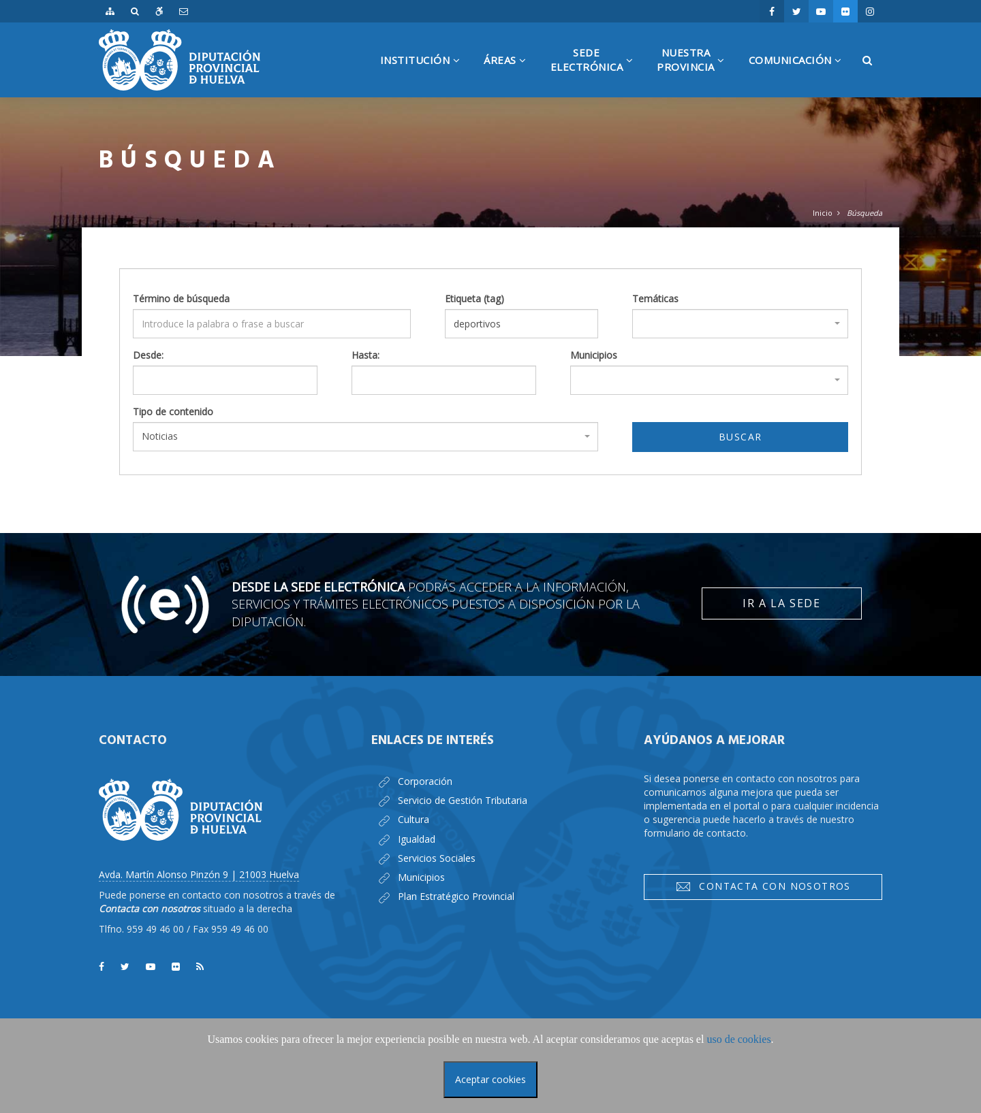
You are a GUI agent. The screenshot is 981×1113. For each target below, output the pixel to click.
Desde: (148, 355)
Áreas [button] (510, 75)
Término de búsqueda (181, 298)
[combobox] (740, 323)
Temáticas (655, 298)
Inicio (822, 213)
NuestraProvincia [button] (696, 71)
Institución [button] (425, 75)
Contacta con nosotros (763, 886)
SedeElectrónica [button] (597, 71)
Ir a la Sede (781, 603)
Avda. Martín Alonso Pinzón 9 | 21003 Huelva (199, 874)
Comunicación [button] (800, 75)
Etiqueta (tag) (474, 298)
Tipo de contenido (173, 411)
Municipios (593, 355)
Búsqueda (864, 213)
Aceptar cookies (490, 1079)
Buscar (740, 436)
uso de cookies (738, 1039)
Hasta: (365, 355)
